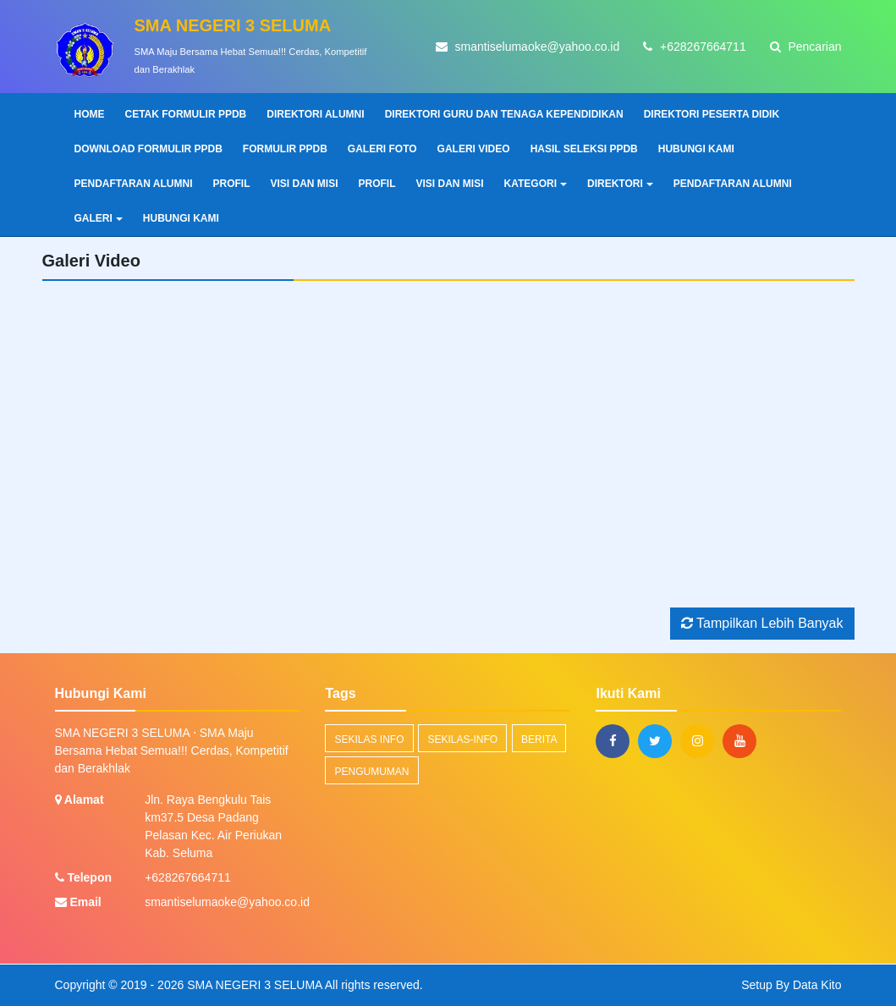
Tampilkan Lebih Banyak (762, 623)
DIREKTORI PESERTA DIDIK (711, 114)
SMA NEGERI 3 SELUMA (253, 985)
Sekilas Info (369, 739)
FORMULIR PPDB (285, 149)
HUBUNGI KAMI (696, 149)
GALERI (98, 218)
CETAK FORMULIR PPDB (186, 114)
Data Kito (817, 985)
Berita (539, 739)
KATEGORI (535, 184)
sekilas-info (462, 739)
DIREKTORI (620, 184)
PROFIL (231, 184)
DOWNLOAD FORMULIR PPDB (148, 149)
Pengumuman (371, 772)
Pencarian (806, 46)
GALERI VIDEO (473, 149)
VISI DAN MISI (304, 184)
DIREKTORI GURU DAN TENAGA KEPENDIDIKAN (504, 114)
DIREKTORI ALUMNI (315, 114)
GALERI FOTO (382, 149)
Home (89, 114)
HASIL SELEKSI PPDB (584, 149)
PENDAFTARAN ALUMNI (133, 184)
